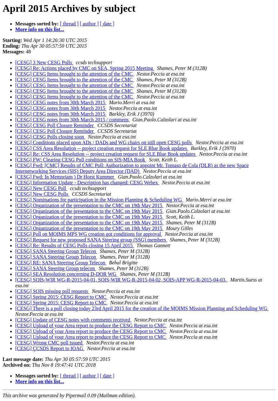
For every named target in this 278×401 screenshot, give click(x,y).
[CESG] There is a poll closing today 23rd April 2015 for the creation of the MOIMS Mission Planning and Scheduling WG (141, 308)
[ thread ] (69, 23)
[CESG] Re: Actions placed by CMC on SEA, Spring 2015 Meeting (84, 68)
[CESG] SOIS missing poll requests (52, 291)
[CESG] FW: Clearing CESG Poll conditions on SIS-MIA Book (80, 159)
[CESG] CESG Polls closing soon (50, 136)
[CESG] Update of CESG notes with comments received (73, 320)
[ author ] (89, 23)
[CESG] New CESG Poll (41, 188)
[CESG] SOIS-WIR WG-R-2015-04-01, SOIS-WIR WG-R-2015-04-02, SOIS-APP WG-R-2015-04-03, (121, 279)
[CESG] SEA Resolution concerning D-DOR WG (66, 274)
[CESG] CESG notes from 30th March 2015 (61, 102)
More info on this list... (39, 29)
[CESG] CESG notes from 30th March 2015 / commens (72, 119)
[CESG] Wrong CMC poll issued (49, 342)
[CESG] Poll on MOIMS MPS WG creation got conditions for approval (88, 234)
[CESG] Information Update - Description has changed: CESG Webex (87, 182)
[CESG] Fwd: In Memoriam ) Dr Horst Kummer (65, 177)
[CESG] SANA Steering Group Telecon (56, 251)
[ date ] (107, 23)
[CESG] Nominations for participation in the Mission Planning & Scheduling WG (99, 199)
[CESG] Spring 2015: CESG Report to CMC (61, 297)
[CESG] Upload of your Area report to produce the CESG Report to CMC (91, 325)
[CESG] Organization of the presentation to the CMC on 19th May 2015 (89, 205)
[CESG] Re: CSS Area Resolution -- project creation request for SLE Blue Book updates (105, 154)
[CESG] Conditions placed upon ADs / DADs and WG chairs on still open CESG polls (104, 142)
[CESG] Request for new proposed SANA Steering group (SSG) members (91, 239)
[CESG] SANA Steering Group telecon (55, 268)
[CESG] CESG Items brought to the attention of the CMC (74, 74)
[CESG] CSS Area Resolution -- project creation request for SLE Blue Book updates (101, 148)
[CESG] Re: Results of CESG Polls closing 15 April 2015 (74, 245)
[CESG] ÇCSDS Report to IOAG (49, 348)
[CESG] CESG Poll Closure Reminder (55, 125)
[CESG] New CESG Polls (42, 194)
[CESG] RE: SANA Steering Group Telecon (60, 262)
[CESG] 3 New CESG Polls (44, 62)
